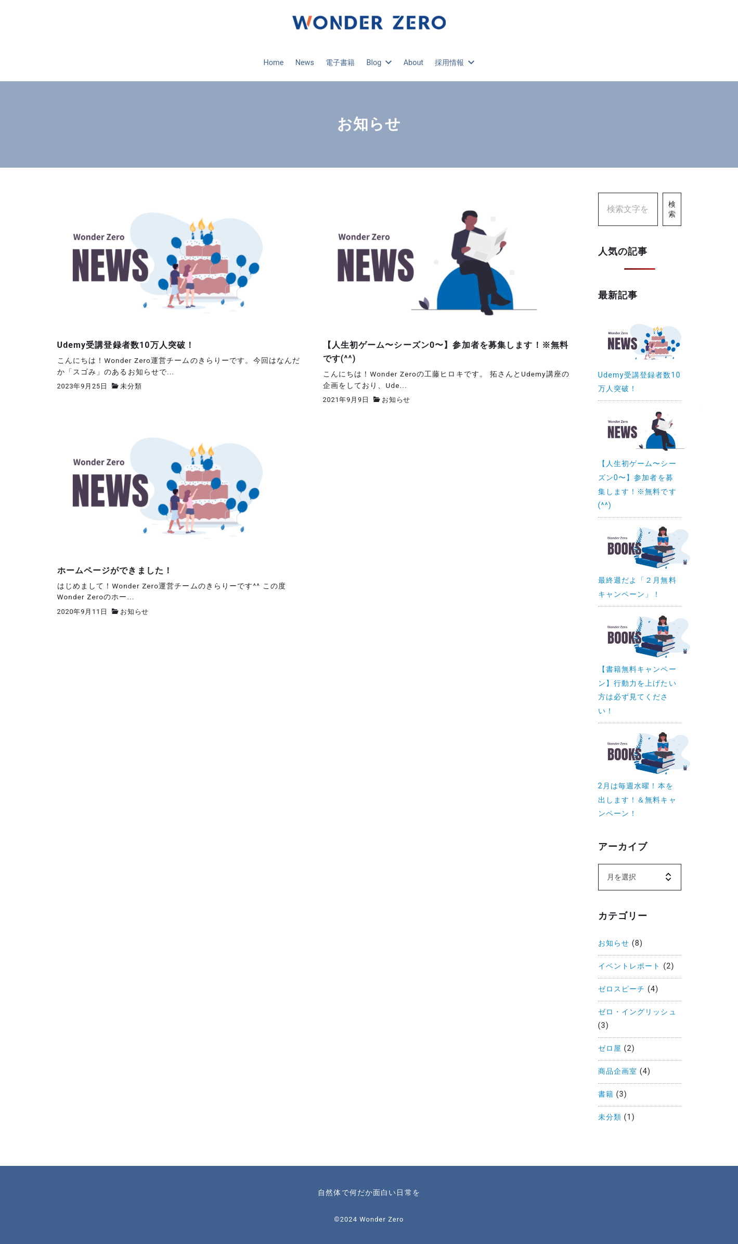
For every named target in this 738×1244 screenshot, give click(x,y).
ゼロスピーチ (621, 989)
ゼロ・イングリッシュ (637, 1012)
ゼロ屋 (610, 1048)
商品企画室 (618, 1071)
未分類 (130, 386)
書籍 (606, 1094)
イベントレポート (629, 966)
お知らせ (396, 400)
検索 (672, 209)
